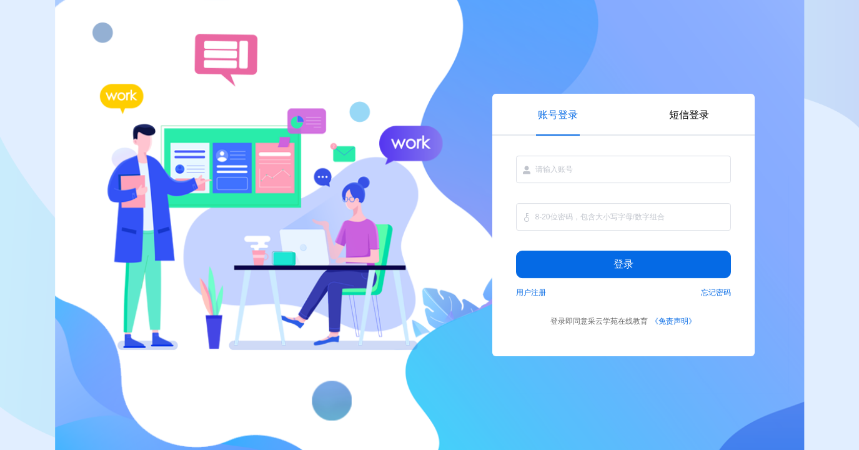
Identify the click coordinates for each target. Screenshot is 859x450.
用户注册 (531, 292)
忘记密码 (716, 292)
